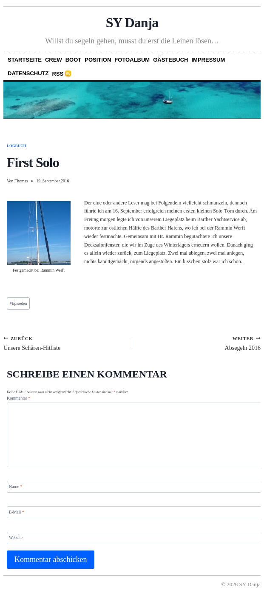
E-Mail (16, 512)
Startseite (25, 60)
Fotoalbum (132, 60)
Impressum (208, 60)
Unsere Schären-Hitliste (64, 343)
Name (15, 486)
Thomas (21, 181)
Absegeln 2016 (199, 343)
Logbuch (16, 146)
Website (16, 537)
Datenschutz (28, 73)
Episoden (18, 303)
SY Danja (132, 22)
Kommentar (18, 398)
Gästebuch (170, 60)
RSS (58, 74)
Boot (73, 60)
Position (98, 60)
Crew (53, 60)
